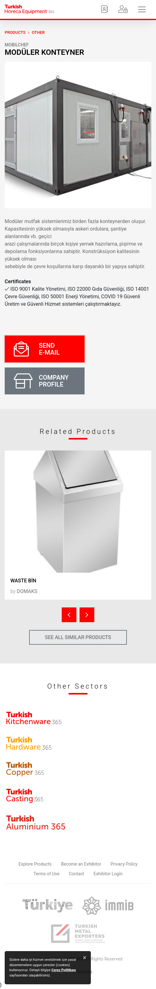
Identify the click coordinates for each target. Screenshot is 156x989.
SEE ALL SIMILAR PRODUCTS (78, 637)
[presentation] (69, 614)
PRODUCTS (15, 32)
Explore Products (35, 864)
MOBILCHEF (17, 44)
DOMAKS (27, 591)
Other (38, 32)
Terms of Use (47, 873)
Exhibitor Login (108, 873)
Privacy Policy (124, 864)
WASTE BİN (23, 581)
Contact (76, 873)
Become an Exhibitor (81, 864)
